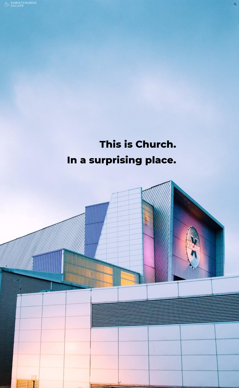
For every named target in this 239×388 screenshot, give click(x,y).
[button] (235, 4)
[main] (119, 152)
